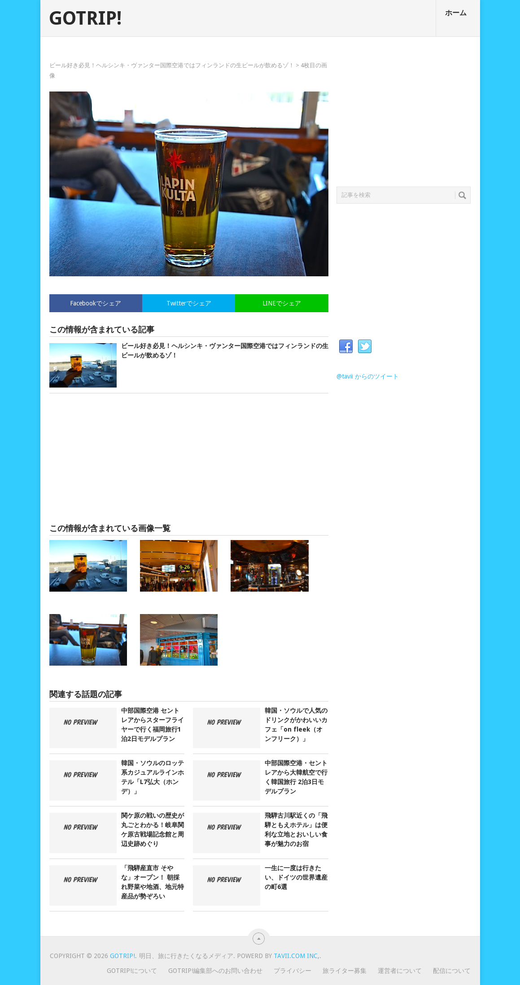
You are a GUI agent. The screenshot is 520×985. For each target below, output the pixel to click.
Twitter (365, 347)
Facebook (346, 347)
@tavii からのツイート (367, 376)
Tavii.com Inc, (296, 955)
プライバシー (292, 970)
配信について (452, 970)
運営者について (400, 970)
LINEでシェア (281, 303)
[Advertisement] (189, 458)
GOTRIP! (85, 18)
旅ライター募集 (345, 970)
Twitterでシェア (188, 303)
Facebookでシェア (95, 303)
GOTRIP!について (132, 970)
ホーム (456, 13)
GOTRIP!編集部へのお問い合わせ (215, 970)
